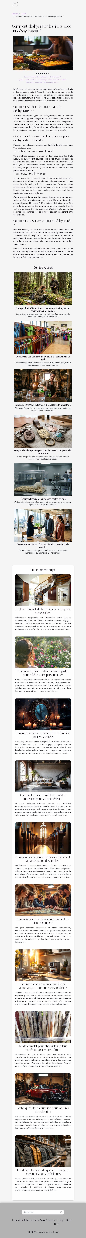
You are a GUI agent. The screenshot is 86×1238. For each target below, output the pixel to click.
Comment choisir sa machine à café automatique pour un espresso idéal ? (43, 985)
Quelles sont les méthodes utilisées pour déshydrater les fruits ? (42, 80)
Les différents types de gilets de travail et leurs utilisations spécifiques (43, 1172)
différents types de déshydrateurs (40, 115)
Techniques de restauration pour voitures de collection (43, 1109)
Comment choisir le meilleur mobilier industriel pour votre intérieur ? (43, 797)
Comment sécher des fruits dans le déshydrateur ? (42, 77)
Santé (43, 1220)
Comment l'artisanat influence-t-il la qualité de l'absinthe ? (43, 405)
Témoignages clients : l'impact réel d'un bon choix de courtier (43, 546)
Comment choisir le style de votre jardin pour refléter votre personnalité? (43, 673)
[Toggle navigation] (15, 4)
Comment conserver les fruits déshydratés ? (42, 83)
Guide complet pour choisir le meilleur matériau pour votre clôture (43, 1047)
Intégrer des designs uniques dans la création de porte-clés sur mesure (43, 452)
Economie (18, 1220)
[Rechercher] (43, 1212)
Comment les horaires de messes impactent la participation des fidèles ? (43, 858)
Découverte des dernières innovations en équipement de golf (43, 358)
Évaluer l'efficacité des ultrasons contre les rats (43, 499)
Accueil (15, 13)
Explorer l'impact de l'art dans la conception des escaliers (43, 611)
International (31, 1220)
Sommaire (43, 73)
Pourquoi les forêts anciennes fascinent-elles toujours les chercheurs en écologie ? (43, 309)
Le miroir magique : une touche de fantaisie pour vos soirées (43, 735)
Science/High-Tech (56, 1222)
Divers (23, 13)
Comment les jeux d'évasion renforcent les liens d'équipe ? (43, 921)
